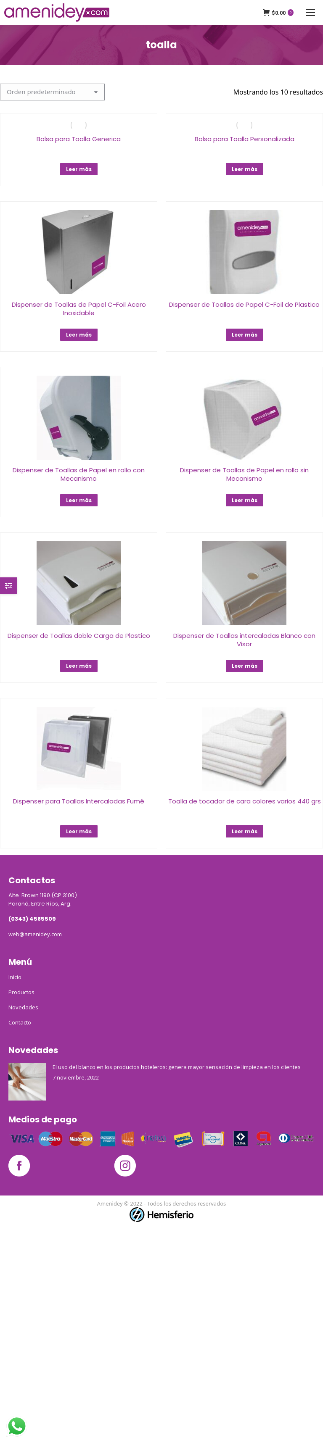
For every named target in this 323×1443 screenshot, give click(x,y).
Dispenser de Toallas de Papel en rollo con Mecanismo (79, 474)
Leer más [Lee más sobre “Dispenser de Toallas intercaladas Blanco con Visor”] (244, 665)
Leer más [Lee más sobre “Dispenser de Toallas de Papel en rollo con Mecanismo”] (79, 500)
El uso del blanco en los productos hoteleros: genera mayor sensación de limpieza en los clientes (177, 1067)
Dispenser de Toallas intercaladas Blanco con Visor (244, 639)
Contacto (19, 1022)
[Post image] (27, 1082)
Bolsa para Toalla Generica (79, 138)
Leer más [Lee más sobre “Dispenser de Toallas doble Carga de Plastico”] (79, 665)
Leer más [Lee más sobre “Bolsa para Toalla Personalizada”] (244, 169)
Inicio (14, 977)
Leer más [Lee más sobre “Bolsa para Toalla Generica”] (79, 169)
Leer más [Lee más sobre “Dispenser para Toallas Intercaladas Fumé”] (79, 831)
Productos (21, 992)
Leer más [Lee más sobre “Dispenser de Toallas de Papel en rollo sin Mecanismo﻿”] (244, 500)
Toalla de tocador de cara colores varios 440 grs (244, 801)
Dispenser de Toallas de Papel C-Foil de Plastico (244, 304)
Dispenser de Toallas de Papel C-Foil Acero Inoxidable (79, 308)
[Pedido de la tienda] (52, 92)
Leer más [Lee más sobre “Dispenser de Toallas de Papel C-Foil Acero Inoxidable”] (79, 334)
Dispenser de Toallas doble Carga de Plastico (79, 635)
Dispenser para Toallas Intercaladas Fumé (78, 801)
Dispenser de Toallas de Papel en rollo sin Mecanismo (244, 474)
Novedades (23, 1007)
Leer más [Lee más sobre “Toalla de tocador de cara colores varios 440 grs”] (244, 831)
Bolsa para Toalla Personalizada (244, 138)
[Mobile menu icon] (310, 12)
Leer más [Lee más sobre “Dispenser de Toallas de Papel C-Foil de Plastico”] (244, 334)
